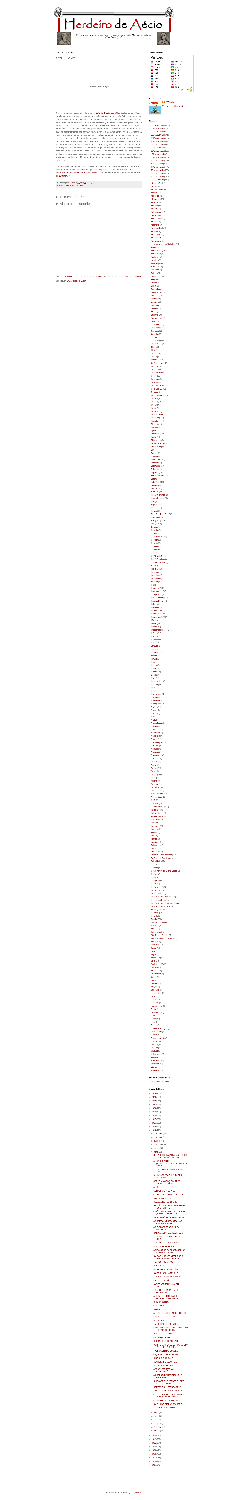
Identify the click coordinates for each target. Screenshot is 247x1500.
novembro (158, 1137)
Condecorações (157, 373)
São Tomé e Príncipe (160, 935)
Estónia (154, 479)
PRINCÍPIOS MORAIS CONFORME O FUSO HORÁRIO (169, 1206)
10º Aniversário (157, 128)
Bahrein (154, 273)
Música (154, 758)
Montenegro (156, 755)
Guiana (154, 553)
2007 (154, 1457)
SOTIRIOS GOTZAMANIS (164, 1408)
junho (156, 1412)
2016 (154, 1123)
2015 (154, 1126)
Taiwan (154, 999)
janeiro (157, 1431)
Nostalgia (155, 787)
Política (154, 845)
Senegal (154, 942)
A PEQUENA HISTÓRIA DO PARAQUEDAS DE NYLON (166, 1297)
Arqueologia (156, 234)
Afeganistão (156, 183)
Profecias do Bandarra (160, 858)
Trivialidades (156, 1032)
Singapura (155, 958)
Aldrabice (155, 196)
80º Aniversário (157, 177)
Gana (153, 533)
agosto (157, 1148)
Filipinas (154, 508)
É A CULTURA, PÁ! (161, 1280)
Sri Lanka (155, 971)
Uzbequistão (156, 1054)
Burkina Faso (156, 318)
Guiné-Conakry (157, 559)
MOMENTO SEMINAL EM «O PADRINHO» (165, 1291)
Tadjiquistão (156, 993)
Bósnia (154, 302)
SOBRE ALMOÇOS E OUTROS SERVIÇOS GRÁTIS (166, 1182)
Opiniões (154, 803)
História (154, 569)
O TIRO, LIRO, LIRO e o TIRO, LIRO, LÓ (170, 1194)
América (154, 202)
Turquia (154, 1041)
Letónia (154, 668)
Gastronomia (156, 537)
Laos (153, 662)
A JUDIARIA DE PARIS (163, 1365)
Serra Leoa (155, 945)
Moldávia (155, 745)
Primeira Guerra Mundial (161, 855)
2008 (154, 1454)
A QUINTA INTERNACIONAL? (166, 1243)
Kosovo (154, 655)
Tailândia (154, 996)
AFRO (156, 1187)
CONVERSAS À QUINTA (164, 1191)
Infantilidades (156, 611)
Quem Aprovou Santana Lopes (164, 871)
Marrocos (155, 729)
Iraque (153, 623)
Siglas (153, 954)
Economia (155, 434)
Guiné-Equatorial (158, 562)
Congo (154, 376)
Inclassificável (157, 598)
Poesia (154, 842)
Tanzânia (155, 1003)
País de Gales (157, 813)
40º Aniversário (157, 157)
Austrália (154, 257)
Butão (153, 321)
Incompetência (157, 601)
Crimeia (154, 398)
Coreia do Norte (157, 385)
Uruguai (154, 1051)
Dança (154, 408)
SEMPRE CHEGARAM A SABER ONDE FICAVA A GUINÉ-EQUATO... (170, 1156)
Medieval (155, 736)
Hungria (154, 582)
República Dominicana (160, 906)
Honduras (155, 572)
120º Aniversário (158, 132)
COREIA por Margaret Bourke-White (168, 1233)
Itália (153, 643)
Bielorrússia (156, 292)
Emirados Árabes (158, 443)
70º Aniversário (157, 170)
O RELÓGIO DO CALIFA (163, 1358)
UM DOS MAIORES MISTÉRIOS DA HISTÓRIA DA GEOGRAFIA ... (168, 1257)
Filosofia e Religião (159, 514)
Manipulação (156, 723)
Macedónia (155, 701)
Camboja (155, 331)
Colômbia (155, 366)
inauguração (156, 594)
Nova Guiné (156, 791)
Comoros (155, 369)
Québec (154, 868)
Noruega (154, 784)
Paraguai (155, 829)
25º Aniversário (157, 144)
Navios (154, 768)
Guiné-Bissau (156, 556)
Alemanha (155, 199)
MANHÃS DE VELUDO (163, 1309)
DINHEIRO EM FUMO (162, 1198)
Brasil (153, 308)
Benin (153, 286)
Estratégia (155, 482)
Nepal (153, 771)
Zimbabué (155, 1070)
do (106, 113)
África (153, 186)
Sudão (154, 977)
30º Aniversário (157, 151)
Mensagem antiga (133, 276)
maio (156, 1416)
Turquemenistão (158, 1038)
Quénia (154, 874)
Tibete (153, 1016)
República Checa (158, 900)
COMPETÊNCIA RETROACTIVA (167, 1387)
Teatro (153, 1009)
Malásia (154, 707)
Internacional (156, 617)
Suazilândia (156, 974)
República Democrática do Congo (165, 903)
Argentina (155, 225)
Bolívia (154, 299)
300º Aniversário (158, 148)
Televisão (155, 1012)
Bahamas (155, 270)
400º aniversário (158, 154)
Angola (154, 209)
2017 (154, 1119)
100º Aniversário (158, 125)
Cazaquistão (156, 344)
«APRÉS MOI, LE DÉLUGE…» (166, 1324)
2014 (154, 1130)
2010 (154, 1446)
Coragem (155, 379)
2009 (154, 1450)
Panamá (154, 823)
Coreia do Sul (157, 389)
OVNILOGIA (158, 1306)
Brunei (154, 312)
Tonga (153, 1025)
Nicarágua (155, 774)
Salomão (154, 925)
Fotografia (155, 521)
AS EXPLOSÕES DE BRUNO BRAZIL (169, 1217)
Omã (153, 800)
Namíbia (154, 762)
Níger (153, 778)
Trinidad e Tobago (158, 1028)
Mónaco (154, 749)
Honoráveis (156, 578)
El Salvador (156, 440)
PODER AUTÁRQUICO (163, 1334)
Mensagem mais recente (67, 276)
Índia (153, 604)
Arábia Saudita (157, 218)
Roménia (155, 913)
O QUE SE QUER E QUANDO (166, 1354)
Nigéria (154, 781)
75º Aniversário (157, 173)
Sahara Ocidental (158, 922)
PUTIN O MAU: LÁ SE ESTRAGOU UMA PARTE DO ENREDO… (170, 1346)
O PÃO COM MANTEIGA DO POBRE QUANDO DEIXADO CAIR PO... (169, 1212)
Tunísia (154, 1035)
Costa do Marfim (158, 395)
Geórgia (154, 540)
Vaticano (154, 1057)
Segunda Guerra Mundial (161, 938)
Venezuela (155, 1060)
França (154, 524)
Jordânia (154, 652)
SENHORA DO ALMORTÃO (165, 1362)
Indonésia (155, 607)
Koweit (154, 659)
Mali (153, 717)
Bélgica (154, 283)
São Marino (156, 932)
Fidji (153, 501)
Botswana (155, 305)
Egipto (153, 437)
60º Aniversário (157, 167)
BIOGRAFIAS (159, 1266)
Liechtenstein (156, 681)
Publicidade (156, 861)
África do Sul (156, 190)
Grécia (154, 543)
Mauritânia (155, 733)
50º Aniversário (157, 161)
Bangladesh (156, 276)
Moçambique (156, 742)
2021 (154, 1104)
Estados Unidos (157, 475)
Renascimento (157, 893)
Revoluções (156, 909)
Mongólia (155, 752)
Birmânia (154, 296)
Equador (154, 450)
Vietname (155, 1064)
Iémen (153, 585)
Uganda (154, 1048)
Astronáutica (156, 251)
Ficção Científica (158, 495)
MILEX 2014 (158, 1320)
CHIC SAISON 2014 (161, 1302)
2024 (154, 1093)
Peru (153, 835)
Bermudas (155, 289)
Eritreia (154, 453)
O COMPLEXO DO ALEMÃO (165, 1341)
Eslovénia (155, 469)
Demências (156, 411)
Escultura (155, 463)
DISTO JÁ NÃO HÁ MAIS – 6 (165, 1273)
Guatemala (155, 549)
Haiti (153, 565)
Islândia (154, 633)
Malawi (154, 710)
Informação (79, 185)
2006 (154, 1461)
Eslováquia (155, 466)
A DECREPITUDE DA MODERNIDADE (169, 1313)
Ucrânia (154, 1045)
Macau (154, 697)
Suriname (155, 990)
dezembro (158, 1133)
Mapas (154, 726)
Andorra (154, 206)
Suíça (153, 986)
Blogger (138, 1492)
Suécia (154, 983)
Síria (153, 961)
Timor (153, 1019)
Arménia (154, 231)
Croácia (154, 402)
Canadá (154, 334)
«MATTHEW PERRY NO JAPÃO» (167, 1391)
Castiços (154, 337)
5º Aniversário (157, 164)
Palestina (155, 819)
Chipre (154, 357)
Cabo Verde (156, 324)
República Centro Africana (162, 897)
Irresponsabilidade (159, 630)
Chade (154, 347)
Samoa (154, 929)
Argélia (154, 222)
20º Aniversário (157, 141)
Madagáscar (156, 704)
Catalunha (155, 341)
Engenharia (156, 447)
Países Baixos (157, 816)
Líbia (153, 678)
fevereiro (158, 1427)
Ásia (153, 247)
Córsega (154, 392)
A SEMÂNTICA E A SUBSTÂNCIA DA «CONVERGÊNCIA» (169, 1251)
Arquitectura (156, 238)
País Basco (156, 810)
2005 (154, 1465)
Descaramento (157, 414)
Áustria (154, 260)
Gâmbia (154, 530)
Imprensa (155, 588)
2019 (154, 1112)
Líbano (154, 672)
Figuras (154, 504)
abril (156, 1420)
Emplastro (64, 176)
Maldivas (154, 713)
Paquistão (155, 826)
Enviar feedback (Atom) (76, 281)
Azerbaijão (155, 267)
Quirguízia (155, 881)
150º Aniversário (158, 135)
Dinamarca (155, 424)
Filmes (154, 511)
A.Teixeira (170, 102)
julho (156, 1152)
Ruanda (154, 916)
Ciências (154, 360)
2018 (154, 1115)
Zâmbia (154, 1067)
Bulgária (154, 315)
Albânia (154, 193)
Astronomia (156, 254)
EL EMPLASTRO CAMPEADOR (167, 1277)
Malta (153, 720)
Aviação (154, 263)
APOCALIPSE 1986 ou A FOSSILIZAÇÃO (163, 1370)
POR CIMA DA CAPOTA (163, 1246)
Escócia (154, 456)
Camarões (155, 328)
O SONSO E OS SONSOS (164, 1317)
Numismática (156, 797)
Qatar (153, 864)
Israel (153, 639)
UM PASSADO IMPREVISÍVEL (166, 1269)
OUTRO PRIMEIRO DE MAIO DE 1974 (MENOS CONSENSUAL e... (170, 1395)
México (154, 739)
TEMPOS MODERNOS (163, 1262)
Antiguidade (156, 212)
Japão (153, 649)
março (157, 1423)
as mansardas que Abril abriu (163, 244)
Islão (153, 636)
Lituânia (154, 684)
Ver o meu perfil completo (173, 106)
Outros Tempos (157, 807)
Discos (154, 427)
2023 (154, 1097)
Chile (153, 350)
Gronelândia (156, 546)
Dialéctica (155, 421)
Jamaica (154, 646)
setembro (158, 1144)
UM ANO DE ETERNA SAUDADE (167, 1404)
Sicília (153, 951)
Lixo (153, 691)
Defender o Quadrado (160, 1082)
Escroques (155, 459)
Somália (154, 967)
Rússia (154, 919)
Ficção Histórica (157, 498)
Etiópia (154, 485)
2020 (154, 1108)
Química (154, 877)
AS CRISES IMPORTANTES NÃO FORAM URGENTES (167, 1222)
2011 (154, 1443)
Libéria (154, 675)
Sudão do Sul (156, 980)
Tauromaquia (156, 1006)
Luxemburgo (156, 694)
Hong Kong (156, 575)
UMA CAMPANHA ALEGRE (165, 1202)
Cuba (153, 405)
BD (152, 280)
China (153, 353)
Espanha (154, 472)
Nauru (153, 765)
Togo (153, 1022)
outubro (157, 1141)
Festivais (154, 492)
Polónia (154, 848)
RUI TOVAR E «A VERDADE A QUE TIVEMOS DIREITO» (168, 1382)
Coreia (154, 382)
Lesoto (154, 665)
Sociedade (155, 964)
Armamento (156, 228)
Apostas (154, 215)
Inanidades (69, 185)
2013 (154, 1435)
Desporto (155, 418)
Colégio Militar (157, 363)
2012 (154, 1439)
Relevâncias (156, 890)
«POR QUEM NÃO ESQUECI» (166, 1351)
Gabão (154, 527)
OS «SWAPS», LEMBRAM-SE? (166, 1400)
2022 (154, 1101)
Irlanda (154, 627)
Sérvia (153, 948)
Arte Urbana (156, 241)
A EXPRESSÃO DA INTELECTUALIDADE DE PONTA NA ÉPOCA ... (170, 1163)
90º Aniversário (157, 180)
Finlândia (155, 517)
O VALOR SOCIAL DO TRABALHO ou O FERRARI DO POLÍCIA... (170, 1329)
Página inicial (102, 276)
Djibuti (153, 431)
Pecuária (154, 832)
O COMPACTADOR (161, 1337)
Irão (152, 620)
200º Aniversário (158, 138)
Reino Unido (156, 887)
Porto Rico (155, 852)
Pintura (154, 839)
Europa (154, 488)
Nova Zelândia (157, 794)
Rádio (153, 884)
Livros (153, 688)
